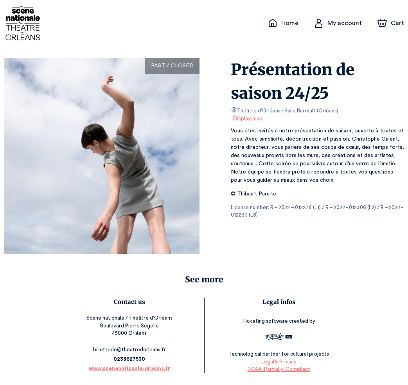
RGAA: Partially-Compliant (277, 369)
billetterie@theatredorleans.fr (130, 349)
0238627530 (130, 359)
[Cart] (391, 23)
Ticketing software (264, 321)
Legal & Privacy (277, 362)
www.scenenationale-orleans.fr (130, 368)
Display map (248, 119)
